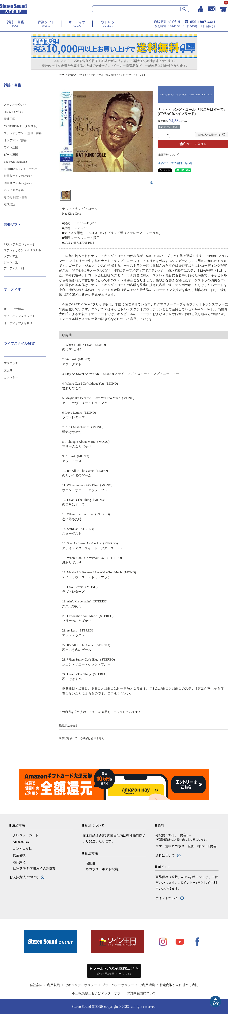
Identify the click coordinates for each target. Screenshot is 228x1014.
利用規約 (53, 985)
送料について (165, 855)
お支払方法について (24, 877)
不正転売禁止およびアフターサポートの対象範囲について (114, 993)
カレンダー (11, 377)
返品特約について (168, 154)
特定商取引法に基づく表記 (179, 985)
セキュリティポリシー (81, 985)
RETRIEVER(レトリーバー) (21, 168)
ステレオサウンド (15, 104)
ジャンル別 (11, 262)
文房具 (8, 370)
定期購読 (9, 204)
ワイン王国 (11, 147)
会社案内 (36, 985)
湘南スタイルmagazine (18, 183)
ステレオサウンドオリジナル (22, 250)
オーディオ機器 (14, 309)
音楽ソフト (73, 75)
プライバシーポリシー (118, 985)
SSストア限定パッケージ (20, 244)
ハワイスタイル (14, 190)
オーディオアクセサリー (19, 323)
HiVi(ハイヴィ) (13, 111)
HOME (62, 75)
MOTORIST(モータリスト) (20, 126)
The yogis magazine (15, 161)
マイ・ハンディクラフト (19, 316)
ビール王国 (11, 154)
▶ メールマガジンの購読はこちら (114, 971)
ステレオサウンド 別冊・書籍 (23, 133)
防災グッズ (11, 363)
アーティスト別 (14, 268)
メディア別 (11, 256)
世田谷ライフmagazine (18, 175)
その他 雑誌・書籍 (15, 197)
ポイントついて (166, 898)
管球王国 (9, 118)
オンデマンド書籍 (15, 140)
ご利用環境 (147, 985)
